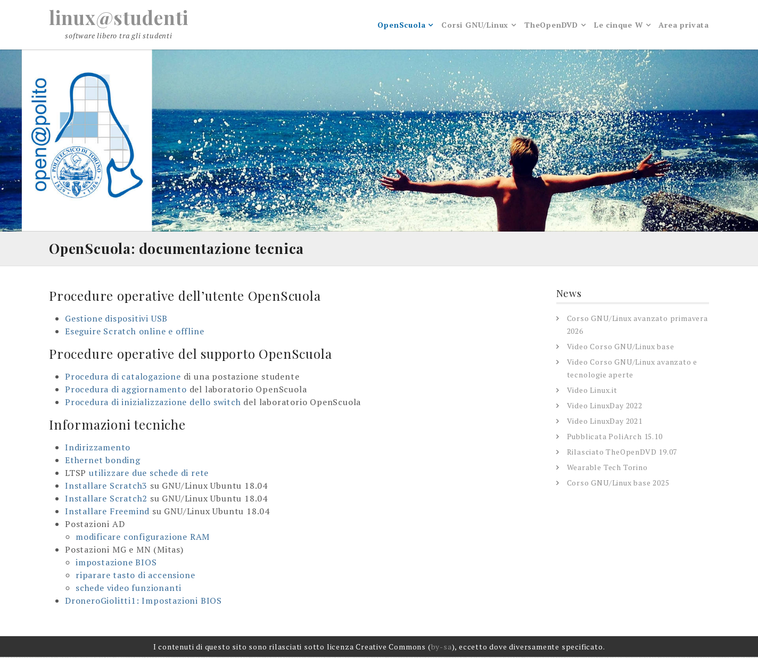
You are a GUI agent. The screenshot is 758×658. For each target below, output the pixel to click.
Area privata (683, 25)
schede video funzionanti (129, 589)
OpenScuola (401, 25)
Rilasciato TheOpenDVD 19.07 (622, 453)
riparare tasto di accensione (135, 576)
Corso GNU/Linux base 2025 (618, 484)
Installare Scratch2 (106, 499)
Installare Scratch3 (106, 486)
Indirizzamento (97, 448)
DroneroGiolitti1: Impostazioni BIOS (143, 601)
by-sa (441, 648)
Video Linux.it (592, 391)
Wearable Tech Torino (607, 468)
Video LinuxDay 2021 (604, 422)
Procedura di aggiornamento (126, 390)
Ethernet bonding (103, 461)
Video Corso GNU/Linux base (620, 347)
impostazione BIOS (116, 563)
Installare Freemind (107, 512)
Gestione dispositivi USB (116, 319)
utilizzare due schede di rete (149, 474)
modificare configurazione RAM (143, 538)
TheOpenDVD (551, 25)
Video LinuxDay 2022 (604, 406)
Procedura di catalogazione (123, 377)
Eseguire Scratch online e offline (134, 332)
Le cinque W (618, 25)
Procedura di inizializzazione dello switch (153, 403)
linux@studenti (120, 17)
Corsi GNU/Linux (474, 25)
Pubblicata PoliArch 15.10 (615, 437)
